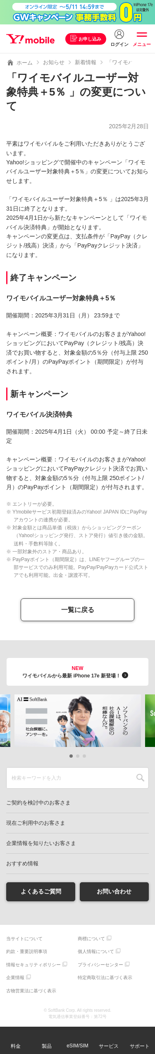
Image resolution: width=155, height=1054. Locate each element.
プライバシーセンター (100, 964)
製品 (47, 1046)
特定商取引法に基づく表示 (105, 977)
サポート (140, 1046)
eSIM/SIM (77, 1046)
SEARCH (140, 778)
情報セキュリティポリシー (33, 964)
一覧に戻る (77, 609)
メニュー (142, 44)
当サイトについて (24, 938)
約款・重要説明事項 (26, 951)
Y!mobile (30, 39)
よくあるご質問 (41, 891)
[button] (71, 756)
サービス (109, 1046)
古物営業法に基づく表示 (31, 990)
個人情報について (96, 951)
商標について (91, 938)
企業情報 (15, 977)
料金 (16, 1046)
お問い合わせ (114, 891)
